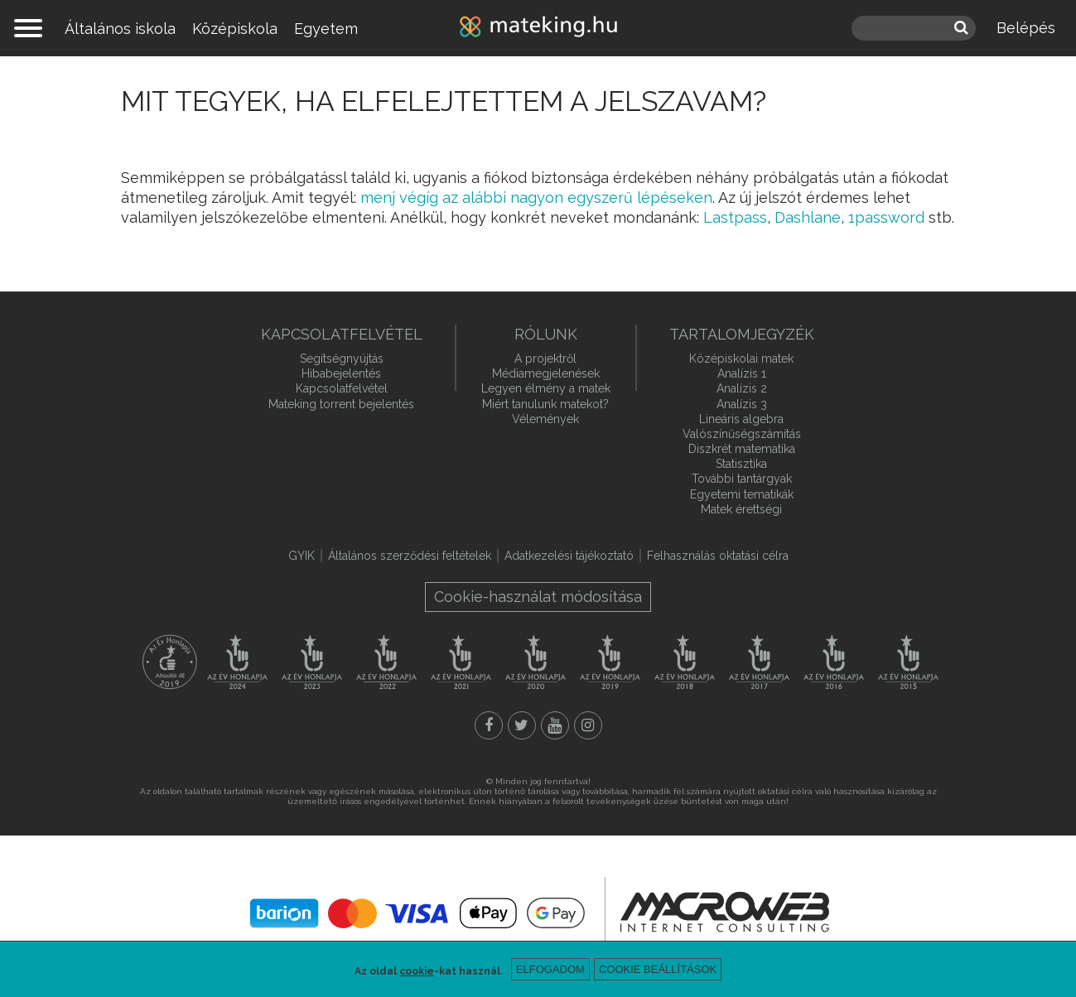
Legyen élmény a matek (545, 388)
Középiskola (234, 28)
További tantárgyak (742, 478)
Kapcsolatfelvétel (342, 388)
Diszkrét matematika (741, 448)
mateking (538, 28)
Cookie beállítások (658, 969)
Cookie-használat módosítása (538, 596)
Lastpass (735, 217)
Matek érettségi (741, 509)
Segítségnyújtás (342, 358)
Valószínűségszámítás (742, 434)
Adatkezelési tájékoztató (569, 555)
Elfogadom (550, 969)
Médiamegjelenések (546, 373)
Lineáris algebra (741, 419)
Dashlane (807, 217)
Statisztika (741, 463)
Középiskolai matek (741, 358)
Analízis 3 (742, 404)
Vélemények (545, 419)
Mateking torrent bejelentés (341, 404)
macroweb (724, 912)
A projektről (545, 358)
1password (886, 217)
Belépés (1025, 27)
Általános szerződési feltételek (409, 555)
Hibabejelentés (341, 373)
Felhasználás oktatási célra (718, 555)
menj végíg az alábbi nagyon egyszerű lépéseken (536, 197)
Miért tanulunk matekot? (545, 404)
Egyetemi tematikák (742, 494)
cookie (416, 971)
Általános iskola (120, 28)
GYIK (301, 555)
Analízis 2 (742, 388)
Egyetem (326, 28)
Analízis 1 (741, 373)
